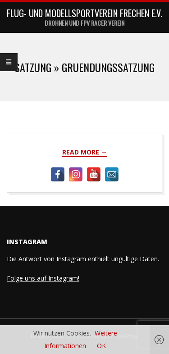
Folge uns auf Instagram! (43, 278)
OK (101, 345)
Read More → (84, 152)
